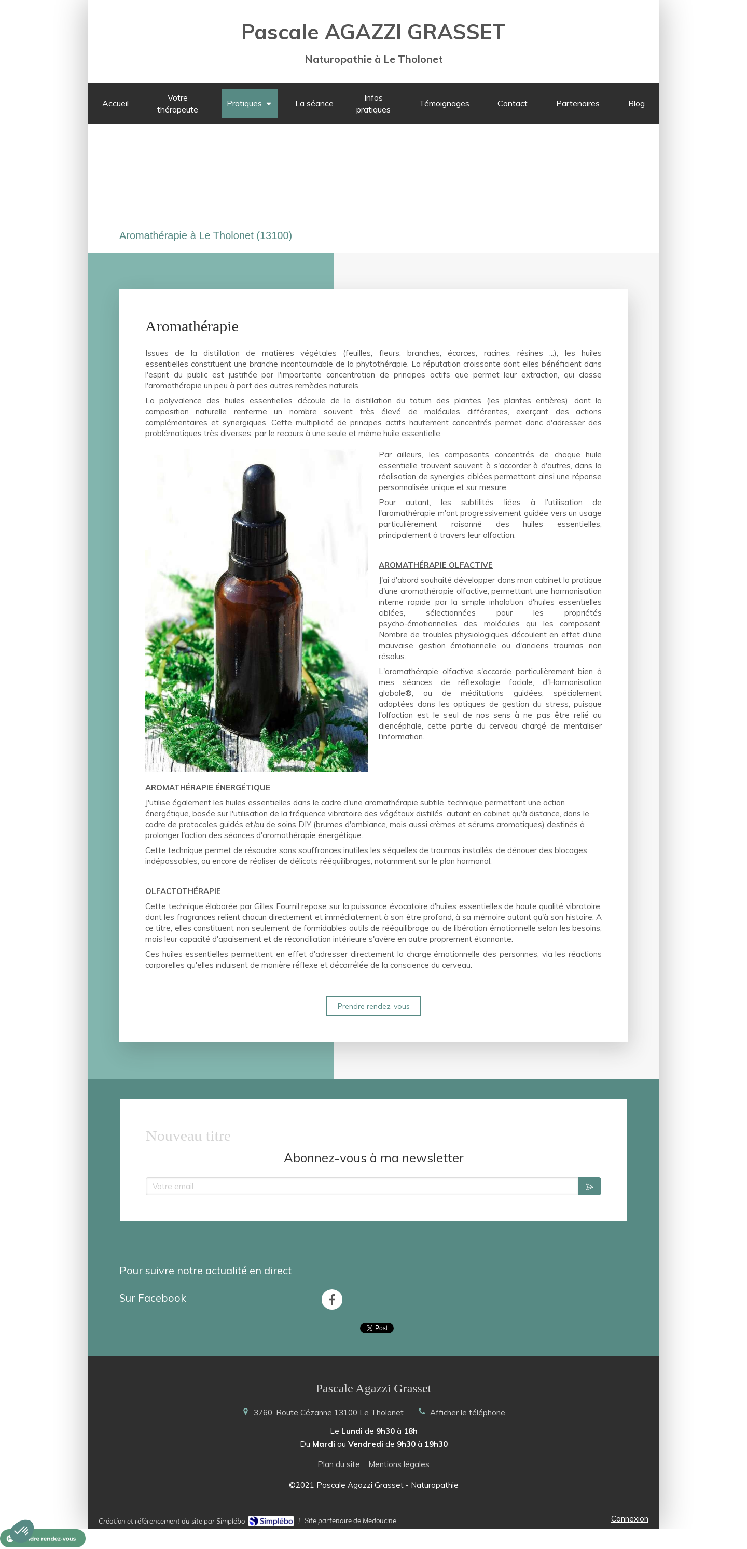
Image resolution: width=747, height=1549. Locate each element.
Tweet (377, 1328)
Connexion (629, 1518)
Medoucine (379, 1520)
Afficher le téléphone (467, 1412)
